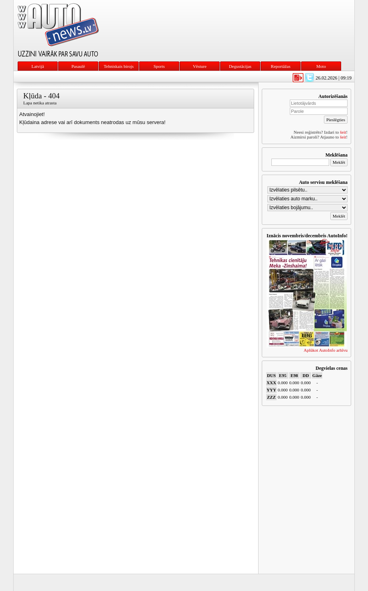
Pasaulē (78, 66)
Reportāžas (281, 66)
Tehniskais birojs (119, 66)
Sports (159, 66)
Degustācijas (240, 66)
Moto (321, 66)
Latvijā (37, 66)
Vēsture (199, 66)
